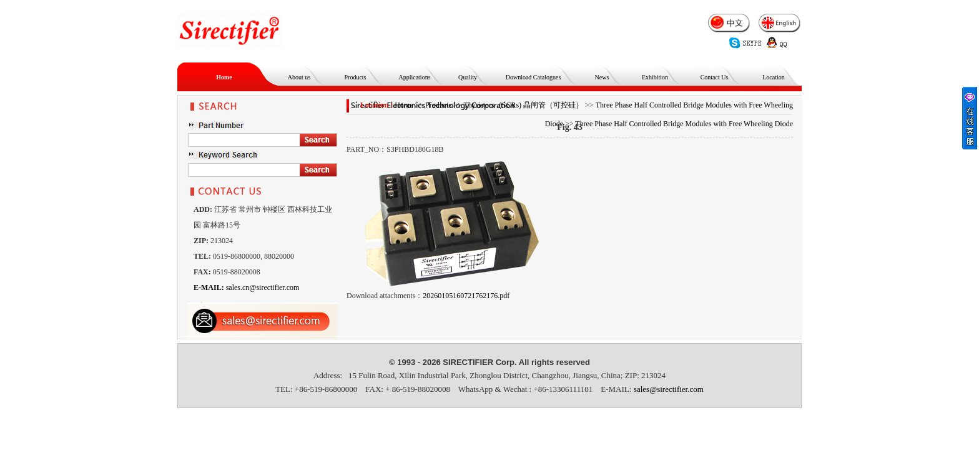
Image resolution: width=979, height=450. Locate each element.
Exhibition (655, 77)
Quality (467, 77)
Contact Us (715, 77)
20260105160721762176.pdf (466, 295)
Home (224, 77)
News (602, 77)
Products (356, 77)
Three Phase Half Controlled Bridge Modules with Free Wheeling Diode (684, 123)
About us (299, 77)
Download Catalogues (533, 77)
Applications (414, 77)
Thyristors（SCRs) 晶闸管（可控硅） (523, 105)
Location (773, 77)
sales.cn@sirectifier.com (246, 287)
